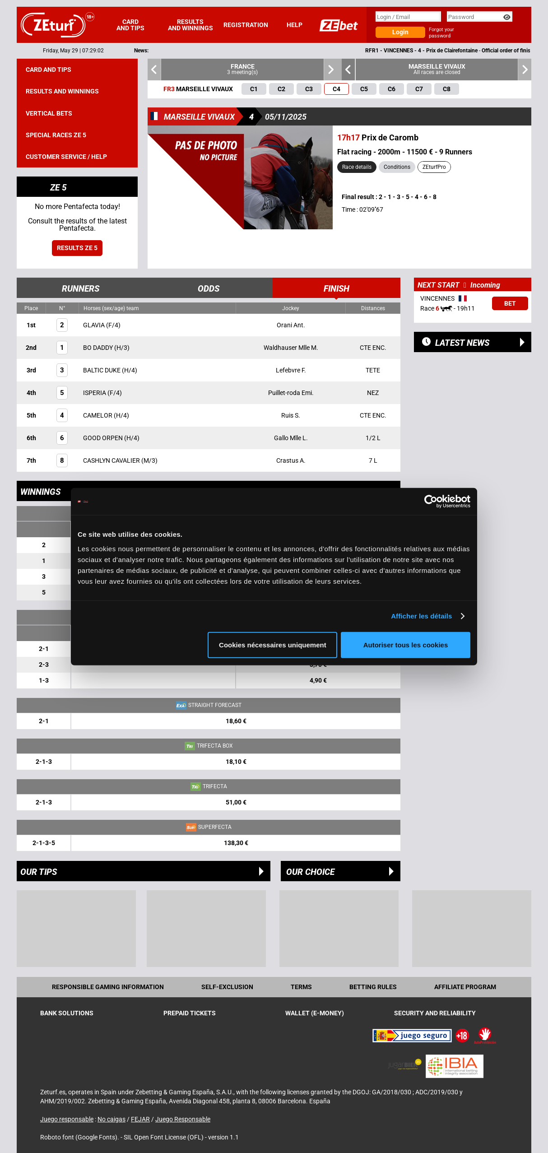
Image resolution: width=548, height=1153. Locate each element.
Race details (357, 167)
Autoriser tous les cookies (405, 644)
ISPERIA (95, 392)
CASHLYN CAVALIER (112, 460)
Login (400, 32)
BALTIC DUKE (102, 370)
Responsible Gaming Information (108, 986)
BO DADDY (98, 347)
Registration (245, 24)
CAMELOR (98, 415)
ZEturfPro (434, 167)
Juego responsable (66, 1119)
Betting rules (373, 986)
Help (294, 24)
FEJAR (140, 1119)
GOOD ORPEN (103, 438)
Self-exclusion (227, 986)
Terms (301, 986)
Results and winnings (190, 25)
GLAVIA (94, 325)
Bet (510, 303)
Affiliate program (465, 986)
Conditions (397, 167)
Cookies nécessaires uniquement (272, 644)
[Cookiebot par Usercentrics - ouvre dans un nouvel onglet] (430, 501)
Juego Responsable (182, 1119)
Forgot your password (441, 33)
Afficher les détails (421, 616)
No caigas (111, 1119)
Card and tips (130, 25)
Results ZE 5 (77, 247)
